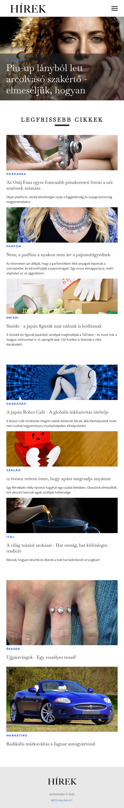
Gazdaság (16, 174)
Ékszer (13, 649)
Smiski (12, 317)
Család (13, 470)
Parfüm (13, 246)
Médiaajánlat (62, 800)
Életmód (15, 60)
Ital (10, 536)
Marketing (17, 735)
